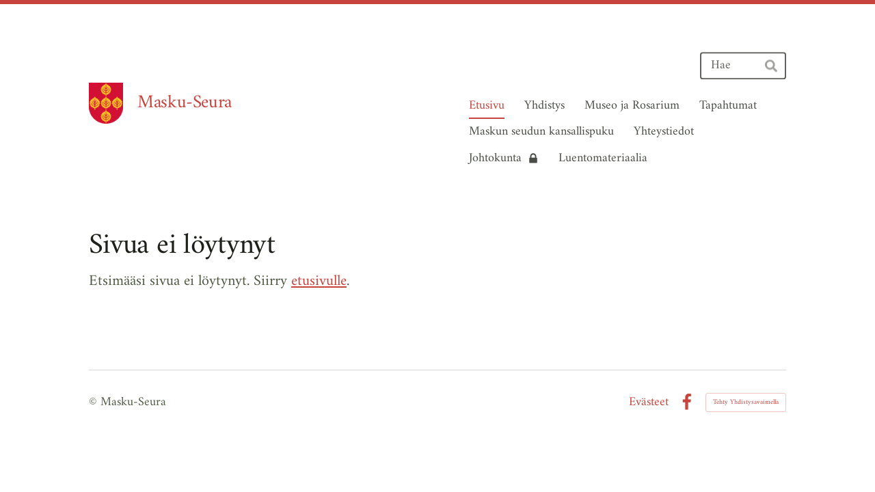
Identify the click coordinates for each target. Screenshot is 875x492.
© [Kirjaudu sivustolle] (94, 402)
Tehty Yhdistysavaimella (746, 402)
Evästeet (649, 402)
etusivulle (319, 281)
